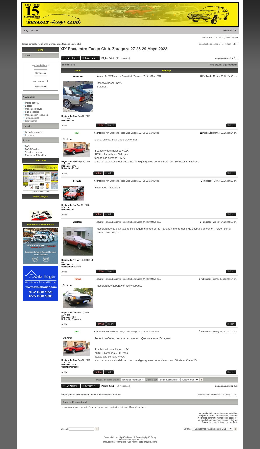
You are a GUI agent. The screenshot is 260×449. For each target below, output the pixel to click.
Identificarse (229, 30)
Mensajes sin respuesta (37, 115)
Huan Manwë (133, 442)
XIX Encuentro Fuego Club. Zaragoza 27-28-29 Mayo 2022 (114, 49)
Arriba (64, 126)
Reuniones (43, 44)
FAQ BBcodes (32, 149)
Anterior (229, 58)
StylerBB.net (137, 440)
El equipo (29, 135)
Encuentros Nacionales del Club (65, 44)
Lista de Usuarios (33, 132)
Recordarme (40, 81)
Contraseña (40, 73)
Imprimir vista (68, 65)
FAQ (26, 30)
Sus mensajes (32, 112)
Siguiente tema (230, 65)
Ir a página (220, 58)
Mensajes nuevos (34, 109)
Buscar (34, 30)
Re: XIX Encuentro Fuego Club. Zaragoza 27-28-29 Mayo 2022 (133, 76)
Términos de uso (33, 152)
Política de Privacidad (36, 155)
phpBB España (150, 442)
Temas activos (32, 118)
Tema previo (215, 65)
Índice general (29, 44)
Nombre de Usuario (40, 65)
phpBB (122, 437)
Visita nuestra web (40, 191)
